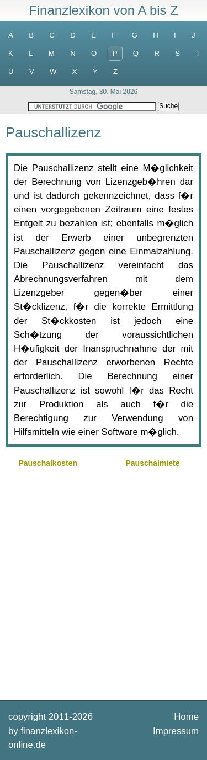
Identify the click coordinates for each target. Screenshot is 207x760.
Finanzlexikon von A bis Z (103, 10)
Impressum (176, 731)
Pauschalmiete (153, 463)
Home (186, 716)
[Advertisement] (103, 582)
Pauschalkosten (47, 463)
